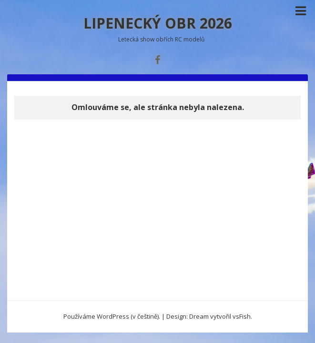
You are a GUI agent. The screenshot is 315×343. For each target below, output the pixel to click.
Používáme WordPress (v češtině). (111, 316)
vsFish (242, 316)
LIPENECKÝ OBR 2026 (157, 23)
